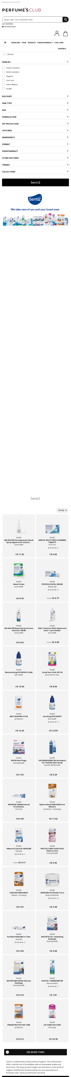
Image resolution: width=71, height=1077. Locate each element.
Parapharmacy (35, 151)
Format (35, 144)
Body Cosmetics (10, 72)
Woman (8, 54)
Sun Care (8, 80)
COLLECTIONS (35, 171)
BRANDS (62, 48)
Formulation (35, 117)
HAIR (24, 42)
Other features (35, 158)
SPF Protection (35, 123)
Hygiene (7, 76)
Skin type (35, 103)
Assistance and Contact (11, 2)
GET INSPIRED (7, 24)
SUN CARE (58, 42)
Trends (35, 165)
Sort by (62, 510)
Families (35, 62)
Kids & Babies (10, 84)
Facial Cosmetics (11, 68)
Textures (35, 130)
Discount (35, 96)
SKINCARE (15, 42)
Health (7, 88)
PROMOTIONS (9, 26)
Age (35, 110)
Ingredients (35, 137)
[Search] (66, 19)
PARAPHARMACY (45, 42)
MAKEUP (32, 42)
